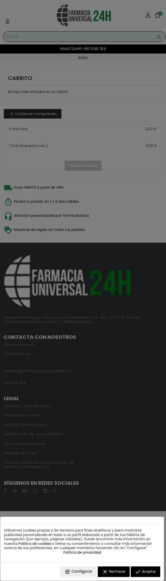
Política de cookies (35, 543)
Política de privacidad (82, 552)
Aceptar (145, 572)
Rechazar (113, 572)
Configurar (78, 571)
